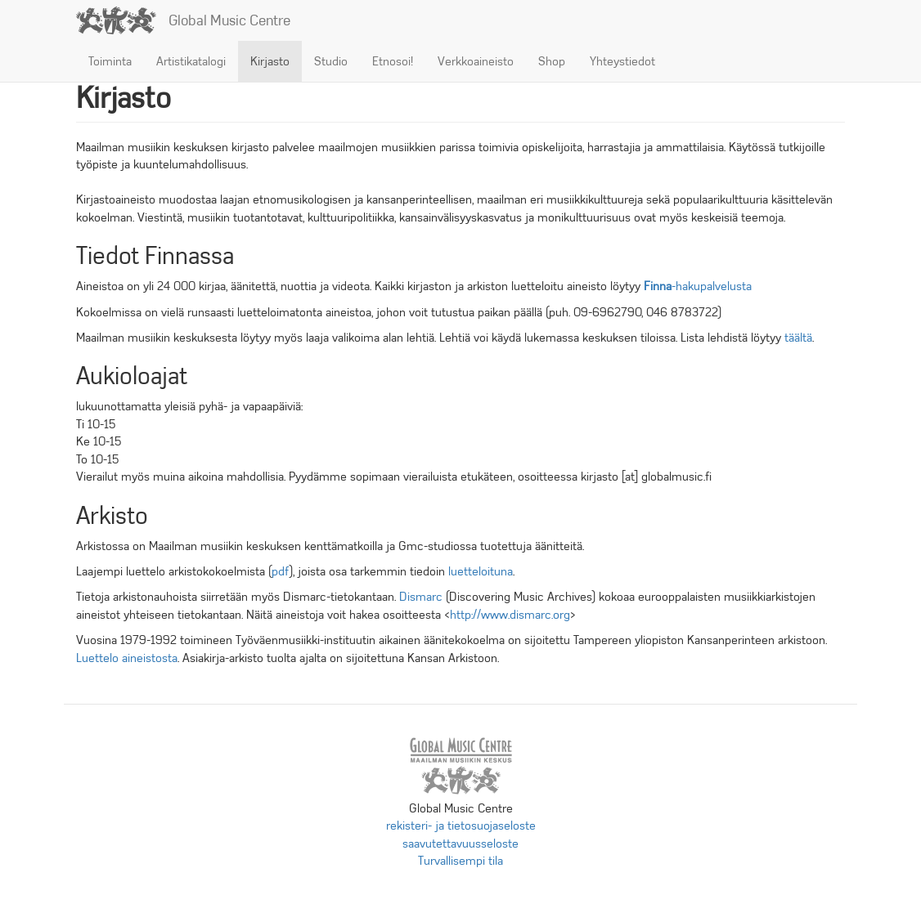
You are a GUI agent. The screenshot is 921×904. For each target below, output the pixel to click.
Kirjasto (270, 61)
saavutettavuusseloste (460, 843)
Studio (331, 61)
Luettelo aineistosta (126, 658)
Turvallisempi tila (460, 860)
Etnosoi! (392, 61)
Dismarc (421, 596)
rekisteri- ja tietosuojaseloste (461, 825)
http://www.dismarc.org (510, 614)
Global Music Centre (229, 20)
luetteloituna (480, 571)
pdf (281, 571)
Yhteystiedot (622, 61)
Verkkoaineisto (476, 61)
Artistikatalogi (191, 61)
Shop (551, 61)
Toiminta (110, 61)
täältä (798, 337)
